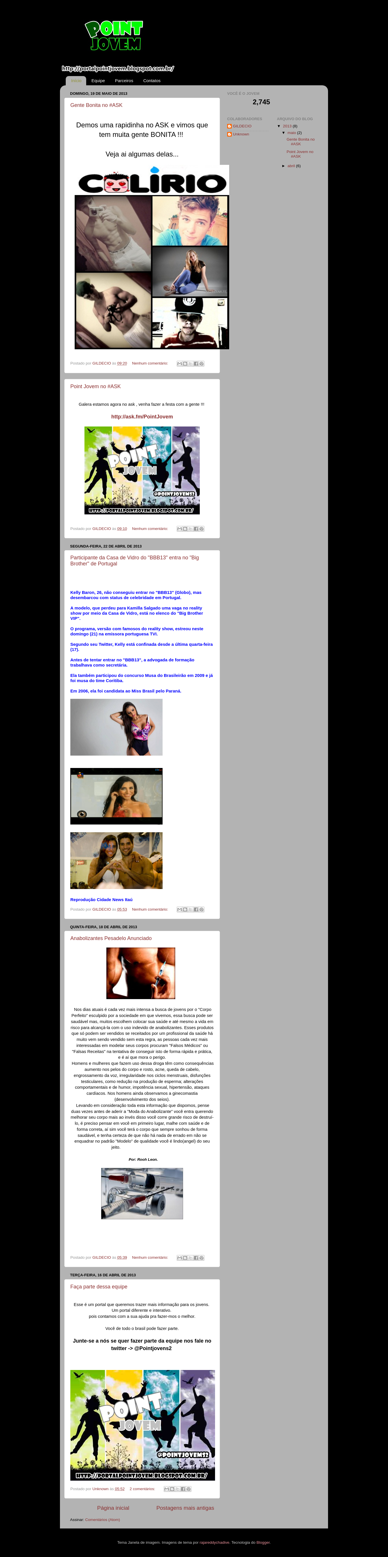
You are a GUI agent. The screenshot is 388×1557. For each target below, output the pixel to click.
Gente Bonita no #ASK (96, 105)
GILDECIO (242, 126)
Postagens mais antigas (185, 1508)
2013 (288, 126)
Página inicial (113, 1508)
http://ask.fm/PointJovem (142, 417)
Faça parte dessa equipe (98, 1287)
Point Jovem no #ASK (95, 386)
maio (292, 133)
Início (76, 80)
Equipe (98, 80)
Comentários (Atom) (102, 1520)
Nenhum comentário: (150, 363)
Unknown (241, 134)
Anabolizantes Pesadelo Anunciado (111, 938)
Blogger (263, 1542)
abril (292, 166)
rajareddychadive (214, 1542)
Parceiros (124, 80)
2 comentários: (143, 1489)
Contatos (152, 80)
